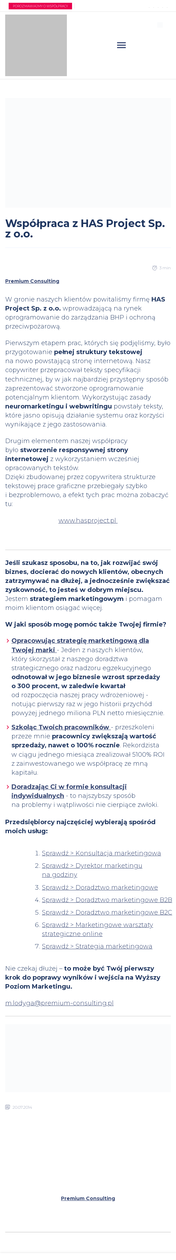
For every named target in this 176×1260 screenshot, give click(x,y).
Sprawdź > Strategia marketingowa (97, 946)
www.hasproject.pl (88, 520)
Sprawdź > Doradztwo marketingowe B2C (107, 912)
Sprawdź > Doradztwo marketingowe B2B (107, 900)
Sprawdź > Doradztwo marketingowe (100, 887)
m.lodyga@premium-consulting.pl (59, 1003)
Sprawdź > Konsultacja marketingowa (101, 853)
